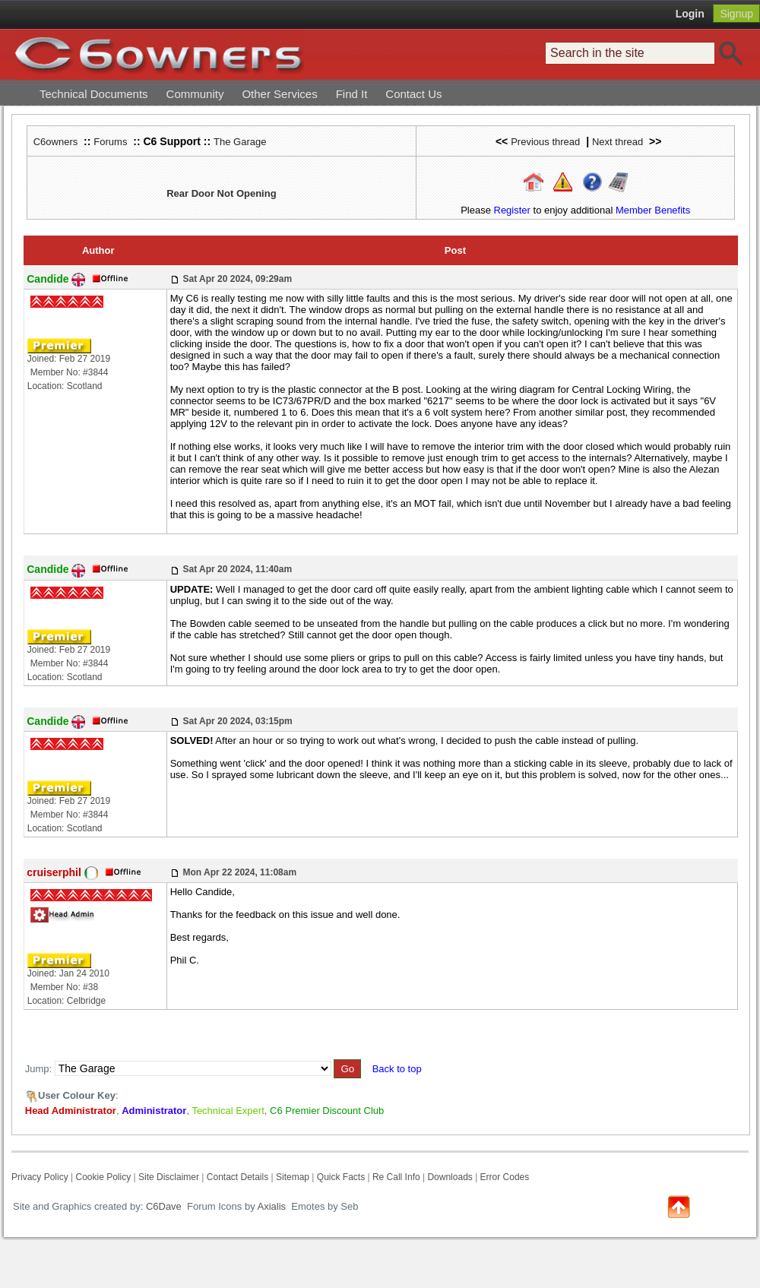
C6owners (55, 141)
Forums (110, 141)
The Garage (240, 141)
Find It (352, 93)
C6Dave (162, 1206)
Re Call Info (396, 1177)
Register (512, 210)
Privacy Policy (39, 1177)
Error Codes (505, 1177)
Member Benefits (653, 210)
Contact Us (413, 93)
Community (195, 93)
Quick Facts (342, 1177)
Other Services (279, 93)
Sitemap (292, 1177)
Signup (736, 14)
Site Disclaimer (168, 1177)
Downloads (449, 1177)
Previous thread (545, 141)
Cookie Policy (103, 1177)
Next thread (617, 141)
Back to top (397, 1068)
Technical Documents (94, 93)
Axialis (272, 1206)
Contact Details (237, 1177)
